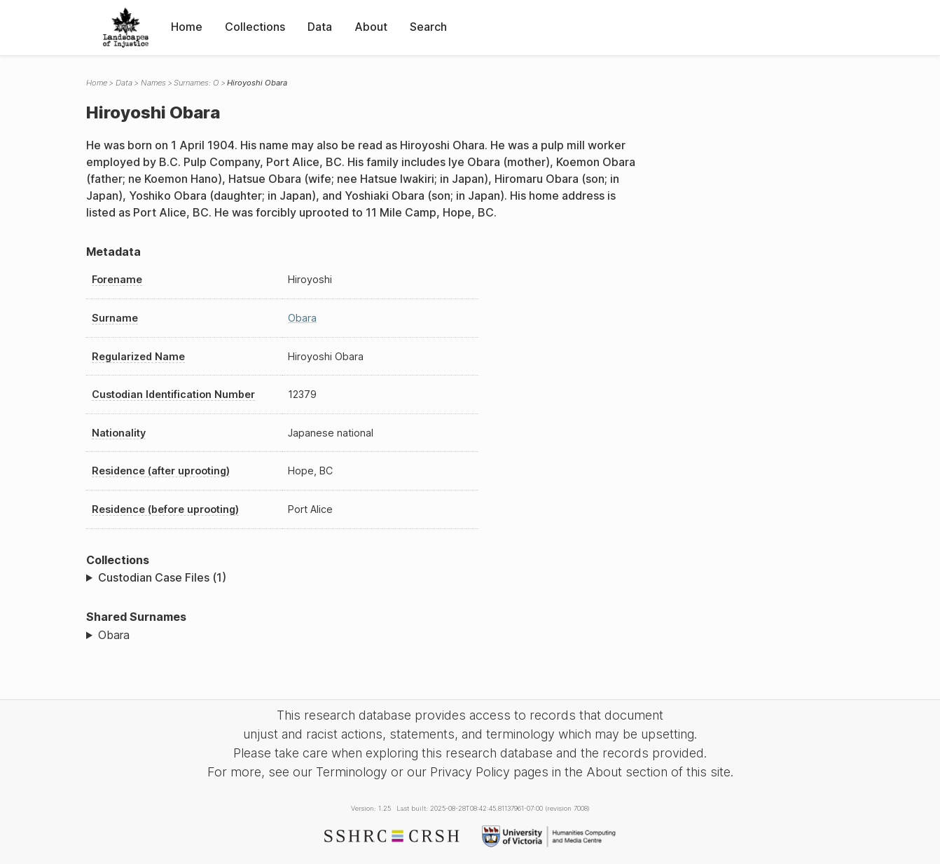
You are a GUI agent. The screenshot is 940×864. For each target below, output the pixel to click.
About (370, 27)
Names (153, 83)
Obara (302, 318)
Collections (255, 27)
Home (186, 27)
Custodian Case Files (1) (162, 577)
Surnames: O (196, 83)
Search (428, 27)
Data (319, 27)
